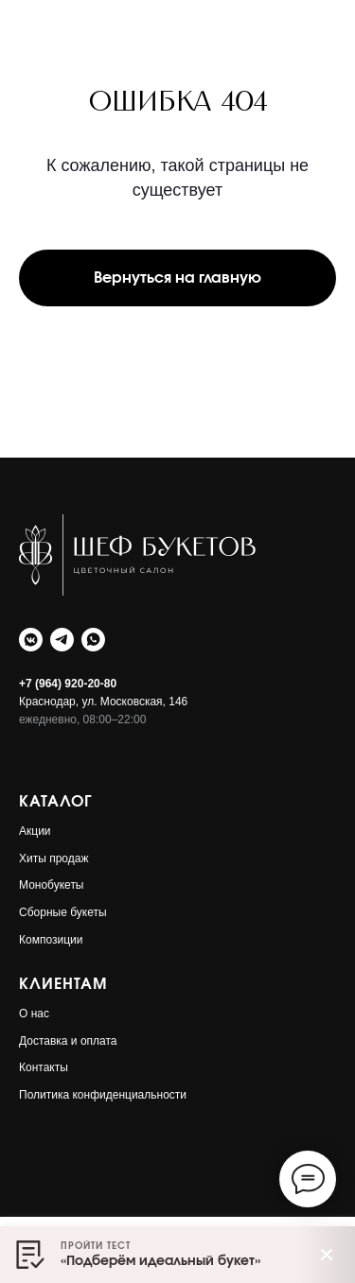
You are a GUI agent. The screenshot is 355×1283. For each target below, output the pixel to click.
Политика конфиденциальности (102, 1094)
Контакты (43, 1067)
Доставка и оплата (68, 1041)
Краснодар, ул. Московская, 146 (103, 701)
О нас (34, 1013)
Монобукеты (51, 885)
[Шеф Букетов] (31, 639)
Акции (35, 831)
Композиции (50, 939)
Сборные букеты (63, 912)
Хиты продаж (53, 858)
